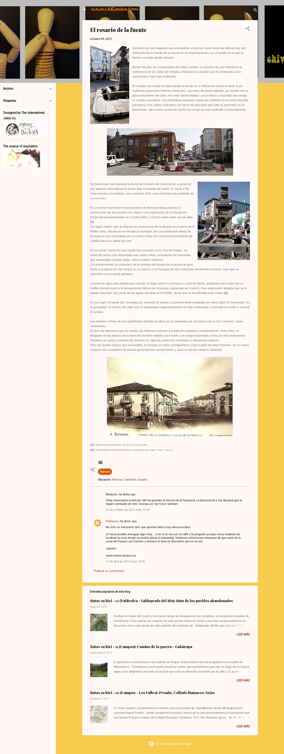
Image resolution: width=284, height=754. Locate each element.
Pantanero (112, 521)
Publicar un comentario (109, 571)
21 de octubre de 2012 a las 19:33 (127, 510)
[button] (247, 29)
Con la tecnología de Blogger (170, 744)
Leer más (243, 634)
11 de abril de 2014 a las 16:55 (125, 561)
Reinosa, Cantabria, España (129, 479)
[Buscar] (255, 11)
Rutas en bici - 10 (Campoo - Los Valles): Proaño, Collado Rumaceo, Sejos (152, 692)
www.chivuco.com (115, 9)
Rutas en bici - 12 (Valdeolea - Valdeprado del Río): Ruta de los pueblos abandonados (161, 600)
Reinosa (105, 471)
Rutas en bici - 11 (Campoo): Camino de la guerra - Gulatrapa (141, 646)
